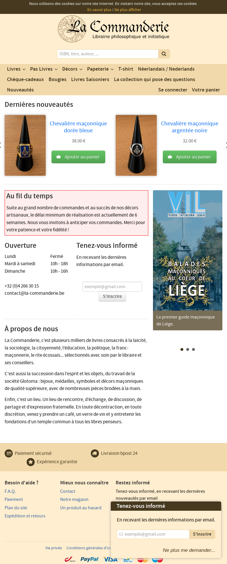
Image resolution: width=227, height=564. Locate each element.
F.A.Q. (10, 491)
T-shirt (125, 69)
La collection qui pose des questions (154, 79)
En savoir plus (99, 9)
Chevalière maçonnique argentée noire (189, 127)
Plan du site (16, 508)
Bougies (58, 79)
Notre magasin (74, 499)
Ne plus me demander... (189, 550)
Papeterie (98, 69)
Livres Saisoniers (90, 79)
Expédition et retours (25, 516)
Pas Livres (41, 69)
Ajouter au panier (82, 157)
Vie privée (53, 548)
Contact (67, 491)
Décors (69, 69)
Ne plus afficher (128, 9)
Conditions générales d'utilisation (95, 548)
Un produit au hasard (80, 508)
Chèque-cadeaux (25, 79)
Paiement (14, 499)
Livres (14, 69)
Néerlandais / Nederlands (166, 69)
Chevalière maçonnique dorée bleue (78, 127)
